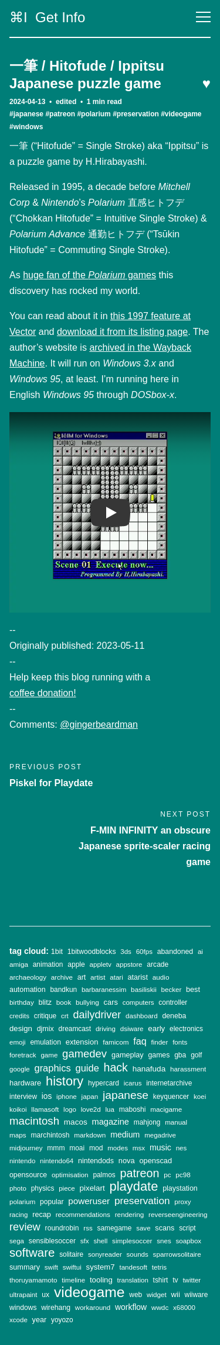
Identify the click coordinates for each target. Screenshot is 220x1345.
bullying (87, 1002)
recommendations (83, 1214)
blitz (45, 1002)
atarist (138, 977)
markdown (90, 1135)
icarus (133, 1083)
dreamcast (75, 1029)
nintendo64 (56, 1160)
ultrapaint (23, 1294)
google (19, 1069)
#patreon (60, 114)
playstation (180, 1188)
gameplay (127, 1055)
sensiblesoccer (52, 1241)
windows (22, 1307)
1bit (57, 952)
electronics (186, 1029)
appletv (100, 964)
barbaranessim (104, 989)
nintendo (22, 1160)
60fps (144, 951)
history (64, 1081)
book (63, 1002)
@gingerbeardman (99, 724)
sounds (137, 1254)
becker (171, 989)
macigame (166, 1109)
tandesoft (133, 1267)
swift (51, 1267)
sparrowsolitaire (177, 1254)
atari (116, 977)
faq (139, 1041)
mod (96, 1148)
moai (76, 1148)
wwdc (159, 1307)
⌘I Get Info (47, 17)
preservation (142, 1200)
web (135, 1295)
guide (87, 1068)
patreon (140, 1173)
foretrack (22, 1055)
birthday (21, 1002)
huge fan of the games (89, 275)
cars (111, 1002)
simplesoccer (132, 1240)
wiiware (196, 1295)
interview (23, 1096)
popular (51, 1202)
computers (138, 1002)
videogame (89, 1292)
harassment (188, 1069)
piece (67, 1188)
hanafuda (149, 1068)
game (48, 1055)
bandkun (63, 990)
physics (43, 1188)
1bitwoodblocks (91, 952)
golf (196, 1055)
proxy (182, 1201)
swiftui (72, 1267)
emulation (45, 1042)
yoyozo (62, 1320)
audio (161, 977)
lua (110, 1109)
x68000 (184, 1307)
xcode (18, 1319)
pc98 (182, 1174)
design (20, 1028)
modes (117, 1148)
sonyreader (105, 1254)
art (81, 977)
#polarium (93, 114)
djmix (45, 1029)
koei (200, 1096)
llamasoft (45, 1109)
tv (175, 1280)
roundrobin (62, 1228)
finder (159, 1042)
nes (181, 1148)
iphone (66, 1096)
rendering (129, 1214)
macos (75, 1122)
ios (47, 1096)
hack (116, 1067)
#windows (26, 127)
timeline (73, 1280)
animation (48, 964)
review (24, 1226)
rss (87, 1228)
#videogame (181, 114)
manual (176, 1122)
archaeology (27, 977)
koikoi (18, 1109)
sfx (84, 1240)
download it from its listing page (122, 332)
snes (164, 1240)
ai (200, 951)
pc (167, 1174)
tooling (101, 1279)
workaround (92, 1307)
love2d (91, 1109)
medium (125, 1134)
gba (180, 1055)
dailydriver (97, 1015)
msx (139, 1148)
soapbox (188, 1240)
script (187, 1228)
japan (90, 1096)
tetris (159, 1267)
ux (45, 1295)
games (159, 1055)
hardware (25, 1082)
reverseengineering (177, 1214)
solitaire (71, 1254)
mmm (56, 1148)
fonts (179, 1042)
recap (41, 1215)
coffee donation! (42, 693)
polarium (22, 1201)
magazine (110, 1121)
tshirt (160, 1280)
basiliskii (144, 989)
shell (101, 1240)
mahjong (147, 1122)
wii (175, 1294)
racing (18, 1214)
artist (97, 977)
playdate (133, 1186)
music (160, 1147)
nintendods (96, 1161)
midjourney (25, 1148)
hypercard (103, 1083)
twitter (191, 1280)
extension (82, 1042)
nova (127, 1160)
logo (69, 1109)
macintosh (34, 1121)
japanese (125, 1095)
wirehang (55, 1307)
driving (106, 1028)
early (156, 1028)
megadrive (160, 1135)
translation (132, 1280)
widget (157, 1294)
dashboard (142, 1015)
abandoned (175, 952)
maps (17, 1135)
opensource (28, 1175)
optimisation (70, 1174)
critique (45, 1016)
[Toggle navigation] (203, 17)
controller (172, 1002)
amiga (18, 964)
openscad (155, 1160)
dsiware (132, 1028)
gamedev (84, 1053)
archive (62, 977)
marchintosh (50, 1135)
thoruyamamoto (33, 1280)
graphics (52, 1068)
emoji (17, 1042)
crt (65, 1015)
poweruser (89, 1201)
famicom (115, 1042)
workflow (131, 1307)
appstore (129, 964)
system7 (100, 1267)
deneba (174, 1016)
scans (164, 1228)
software (32, 1252)
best (193, 990)
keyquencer (171, 1096)
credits (19, 1015)
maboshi (132, 1109)
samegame (114, 1228)
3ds (125, 951)
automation (27, 990)
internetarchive (169, 1083)
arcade (157, 964)
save (143, 1228)
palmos (104, 1175)
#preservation (136, 114)
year (39, 1320)
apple (76, 964)
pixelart (92, 1188)
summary (24, 1267)
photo (17, 1188)
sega (16, 1240)
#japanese (26, 114)
